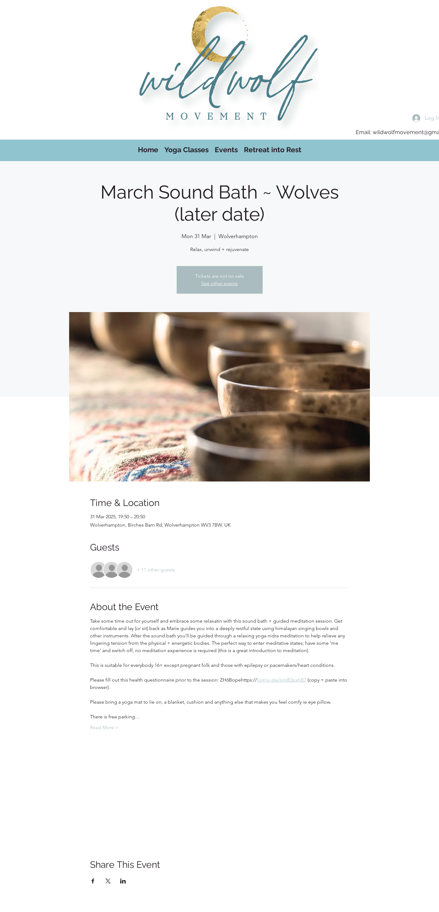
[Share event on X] (108, 881)
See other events (219, 283)
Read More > (104, 727)
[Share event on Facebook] (93, 881)
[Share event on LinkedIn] (123, 881)
